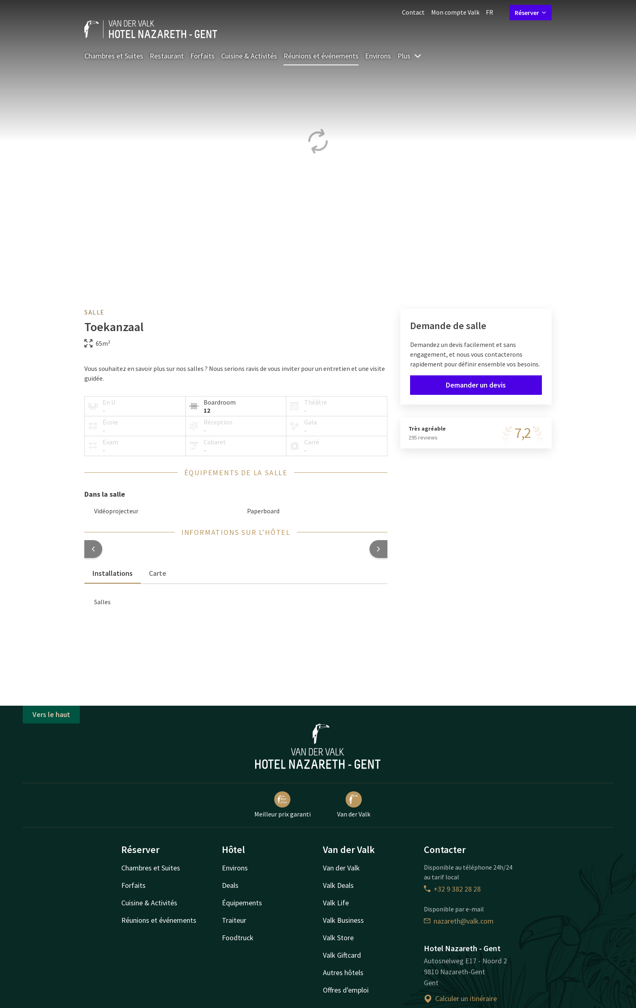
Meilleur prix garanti (282, 804)
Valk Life (336, 902)
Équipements (242, 902)
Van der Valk (353, 804)
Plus (410, 55)
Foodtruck (238, 937)
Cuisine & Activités (249, 55)
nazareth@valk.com (459, 921)
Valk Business (343, 920)
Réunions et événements (321, 55)
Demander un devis (476, 385)
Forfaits (202, 55)
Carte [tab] (157, 573)
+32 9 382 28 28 (452, 889)
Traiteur (234, 920)
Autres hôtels (343, 972)
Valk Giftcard (342, 955)
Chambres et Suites (113, 55)
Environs (378, 55)
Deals (230, 885)
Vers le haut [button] (51, 714)
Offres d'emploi (346, 990)
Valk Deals (338, 885)
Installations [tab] (112, 573)
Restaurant (167, 55)
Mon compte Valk (455, 12)
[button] (93, 549)
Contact (413, 12)
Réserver (530, 13)
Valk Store (338, 937)
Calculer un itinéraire (460, 998)
